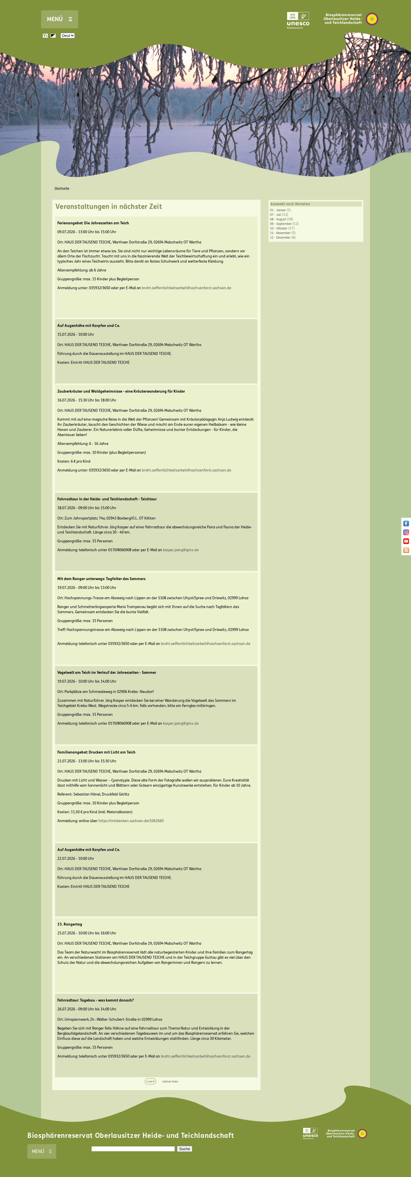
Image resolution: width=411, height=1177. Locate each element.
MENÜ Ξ (59, 19)
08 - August (278, 219)
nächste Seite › (170, 1081)
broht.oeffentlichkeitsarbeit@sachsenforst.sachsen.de (186, 288)
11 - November (280, 233)
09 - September (281, 224)
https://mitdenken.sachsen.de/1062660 (131, 821)
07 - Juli (275, 215)
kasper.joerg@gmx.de (181, 550)
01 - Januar (278, 210)
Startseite (62, 189)
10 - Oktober (278, 228)
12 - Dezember (280, 237)
